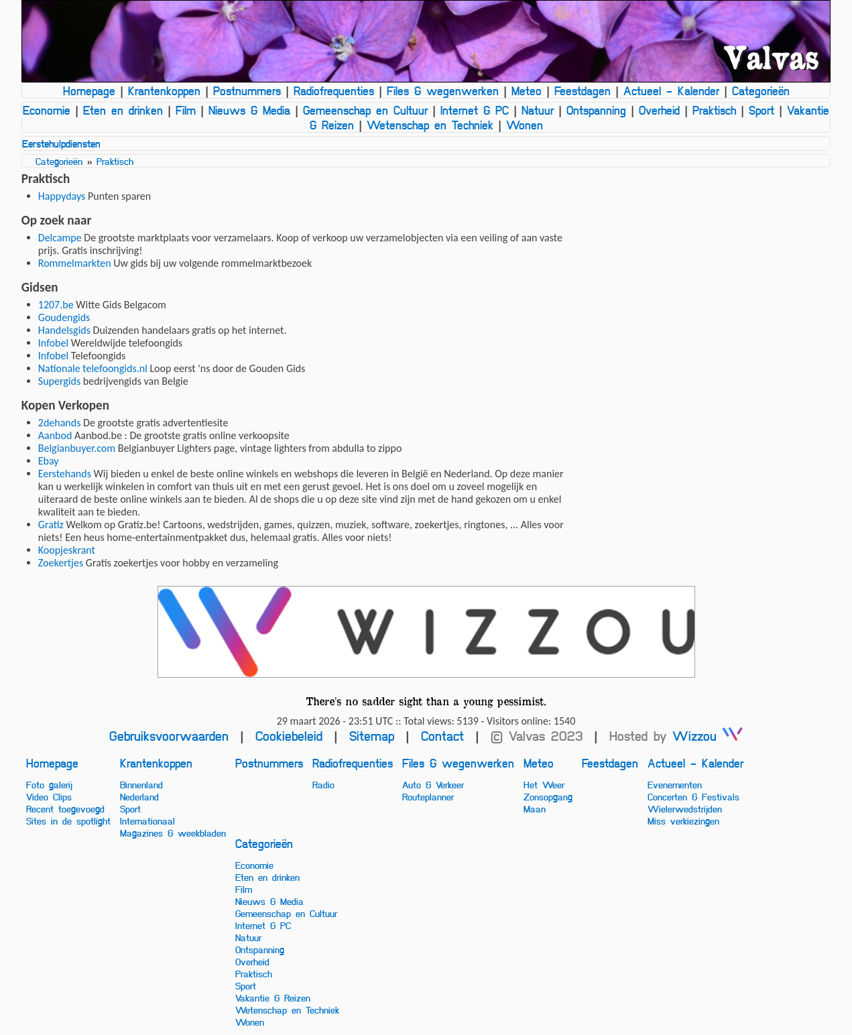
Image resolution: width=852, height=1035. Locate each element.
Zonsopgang (548, 796)
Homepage (89, 90)
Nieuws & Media (249, 110)
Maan (535, 808)
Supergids (59, 381)
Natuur (538, 110)
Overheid (659, 110)
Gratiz (51, 524)
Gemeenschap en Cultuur (365, 110)
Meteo (526, 90)
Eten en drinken (123, 110)
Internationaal (147, 820)
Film (186, 110)
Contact (442, 735)
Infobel (53, 343)
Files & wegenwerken (443, 90)
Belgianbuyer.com (76, 448)
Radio (323, 784)
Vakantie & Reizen (272, 997)
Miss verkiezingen (683, 820)
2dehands (59, 422)
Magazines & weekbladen (173, 833)
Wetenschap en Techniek (430, 124)
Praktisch (714, 110)
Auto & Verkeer (433, 784)
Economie (46, 110)
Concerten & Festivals (693, 796)
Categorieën (761, 90)
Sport (761, 110)
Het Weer (544, 784)
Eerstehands (64, 473)
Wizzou (707, 735)
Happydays (62, 196)
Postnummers (247, 90)
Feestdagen (582, 90)
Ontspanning (596, 110)
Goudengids (64, 317)
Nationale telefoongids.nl (92, 368)
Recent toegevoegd (65, 808)
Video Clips (49, 796)
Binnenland (141, 784)
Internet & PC (474, 110)
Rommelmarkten (74, 263)
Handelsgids (64, 330)
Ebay (48, 460)
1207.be (56, 304)
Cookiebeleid (288, 735)
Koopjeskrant (66, 550)
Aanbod (55, 435)
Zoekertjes (60, 562)
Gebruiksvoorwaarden (169, 735)
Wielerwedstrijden (685, 808)
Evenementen (675, 784)
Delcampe (60, 237)
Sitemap (371, 735)
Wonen (524, 124)
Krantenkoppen (164, 90)
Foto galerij (49, 784)
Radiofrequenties (334, 90)
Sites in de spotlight (68, 820)
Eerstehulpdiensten (61, 143)
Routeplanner (428, 796)
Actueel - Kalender (671, 90)
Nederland (139, 796)
